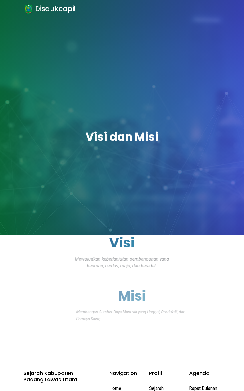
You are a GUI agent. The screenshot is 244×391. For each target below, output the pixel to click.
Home (115, 388)
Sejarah (156, 388)
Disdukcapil (54, 8)
